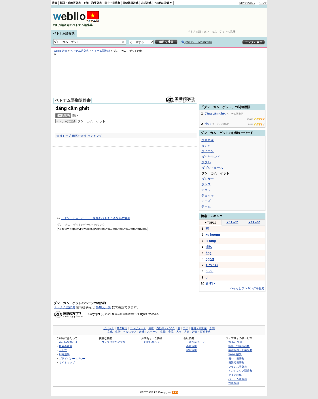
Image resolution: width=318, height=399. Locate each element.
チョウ (206, 190)
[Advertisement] (186, 19)
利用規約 (64, 354)
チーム (206, 206)
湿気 (209, 247)
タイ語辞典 (235, 374)
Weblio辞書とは (68, 342)
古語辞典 (146, 3)
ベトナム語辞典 (64, 33)
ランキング (94, 135)
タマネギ (207, 140)
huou (209, 271)
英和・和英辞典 (92, 3)
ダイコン (207, 151)
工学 (185, 328)
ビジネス (108, 328)
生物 (163, 331)
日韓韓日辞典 (130, 3)
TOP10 (210, 222)
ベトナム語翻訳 (101, 50)
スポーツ (152, 331)
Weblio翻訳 (234, 354)
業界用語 (122, 328)
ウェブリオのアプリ (113, 342)
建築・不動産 (199, 328)
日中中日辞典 (112, 3)
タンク (206, 145)
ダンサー (207, 179)
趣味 (141, 331)
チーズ (206, 201)
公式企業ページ (195, 342)
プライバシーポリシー (72, 358)
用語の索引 (79, 135)
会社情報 (191, 346)
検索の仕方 (65, 346)
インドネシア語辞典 (240, 370)
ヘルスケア (129, 331)
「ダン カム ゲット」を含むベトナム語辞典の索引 (95, 218)
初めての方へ (247, 3)
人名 (179, 331)
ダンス (206, 184)
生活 (118, 331)
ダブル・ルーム (212, 167)
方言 (186, 331)
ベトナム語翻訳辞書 (73, 100)
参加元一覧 (103, 307)
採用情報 (191, 350)
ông (208, 253)
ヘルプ (263, 3)
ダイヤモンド (210, 156)
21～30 (254, 222)
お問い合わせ (152, 342)
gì (207, 277)
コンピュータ (138, 328)
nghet (210, 259)
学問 (212, 328)
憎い (208, 124)
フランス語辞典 (237, 366)
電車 (151, 328)
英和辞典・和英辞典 (240, 350)
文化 (110, 331)
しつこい (212, 265)
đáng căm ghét (215, 113)
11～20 (232, 222)
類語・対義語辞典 (70, 3)
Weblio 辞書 (60, 50)
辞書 (54, 3)
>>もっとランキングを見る (247, 288)
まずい (210, 283)
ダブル (206, 162)
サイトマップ (67, 362)
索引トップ (64, 135)
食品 (171, 331)
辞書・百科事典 (201, 331)
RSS (175, 392)
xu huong (213, 234)
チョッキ (207, 195)
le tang (211, 241)
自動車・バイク (165, 328)
